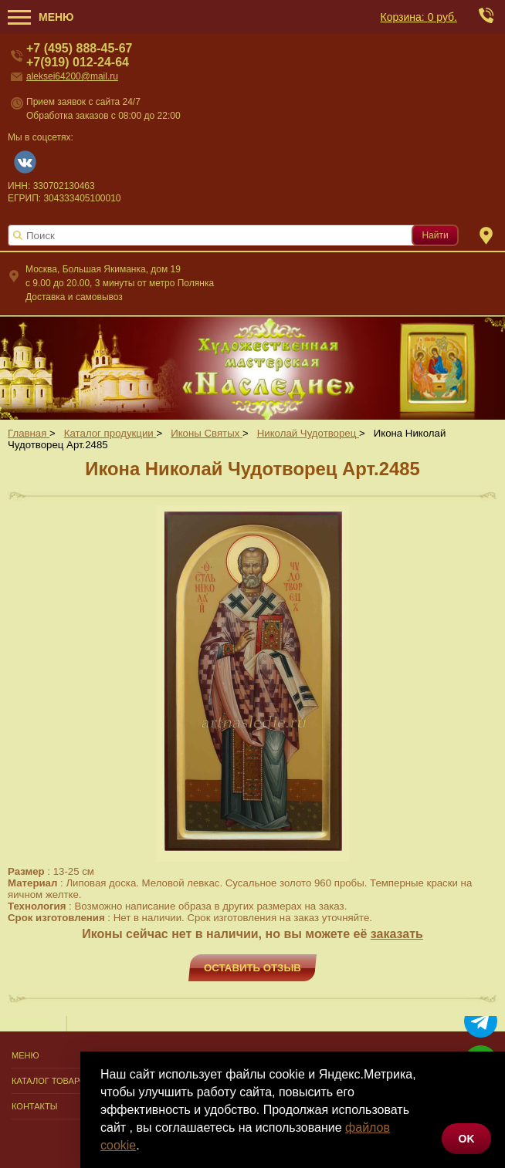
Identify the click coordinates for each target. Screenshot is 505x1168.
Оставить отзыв (252, 968)
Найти (435, 235)
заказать (397, 933)
